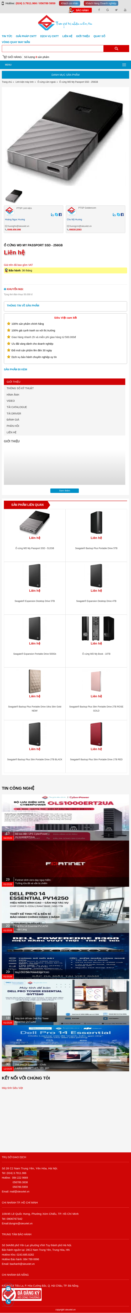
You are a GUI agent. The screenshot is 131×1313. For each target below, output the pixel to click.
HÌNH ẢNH (13, 394)
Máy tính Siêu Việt (12, 1087)
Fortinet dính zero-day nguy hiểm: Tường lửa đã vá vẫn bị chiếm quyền (33, 883)
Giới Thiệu (83, 36)
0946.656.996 (14, 229)
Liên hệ (67, 36)
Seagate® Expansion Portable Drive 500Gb (34, 654)
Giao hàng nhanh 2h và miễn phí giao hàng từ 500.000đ (43, 337)
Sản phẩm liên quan (27, 504)
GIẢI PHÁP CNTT (26, 36)
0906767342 (14, 1218)
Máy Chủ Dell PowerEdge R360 (32, 972)
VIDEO (11, 400)
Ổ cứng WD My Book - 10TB (96, 654)
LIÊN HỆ (11, 432)
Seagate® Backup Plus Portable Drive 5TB (96, 548)
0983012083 (75, 229)
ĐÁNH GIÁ (13, 419)
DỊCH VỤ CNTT (49, 36)
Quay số (99, 36)
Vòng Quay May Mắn (16, 42)
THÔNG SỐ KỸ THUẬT (20, 388)
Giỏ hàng (15, 57)
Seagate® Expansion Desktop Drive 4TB (96, 601)
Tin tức (7, 36)
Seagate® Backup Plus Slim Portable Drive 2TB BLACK (34, 759)
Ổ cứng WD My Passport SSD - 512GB (34, 548)
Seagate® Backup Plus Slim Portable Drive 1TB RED (96, 759)
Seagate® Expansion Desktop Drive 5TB (35, 601)
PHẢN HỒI (13, 425)
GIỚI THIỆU (13, 381)
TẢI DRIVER (14, 413)
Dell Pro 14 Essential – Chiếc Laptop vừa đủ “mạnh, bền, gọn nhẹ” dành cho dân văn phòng (32, 1068)
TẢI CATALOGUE (17, 407)
